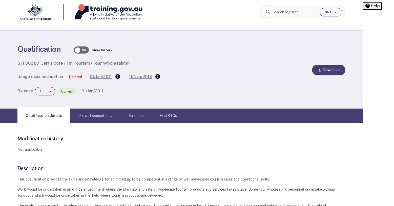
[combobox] (294, 12)
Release (25, 91)
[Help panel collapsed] (372, 6)
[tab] (43, 116)
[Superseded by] (157, 77)
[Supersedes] (117, 77)
